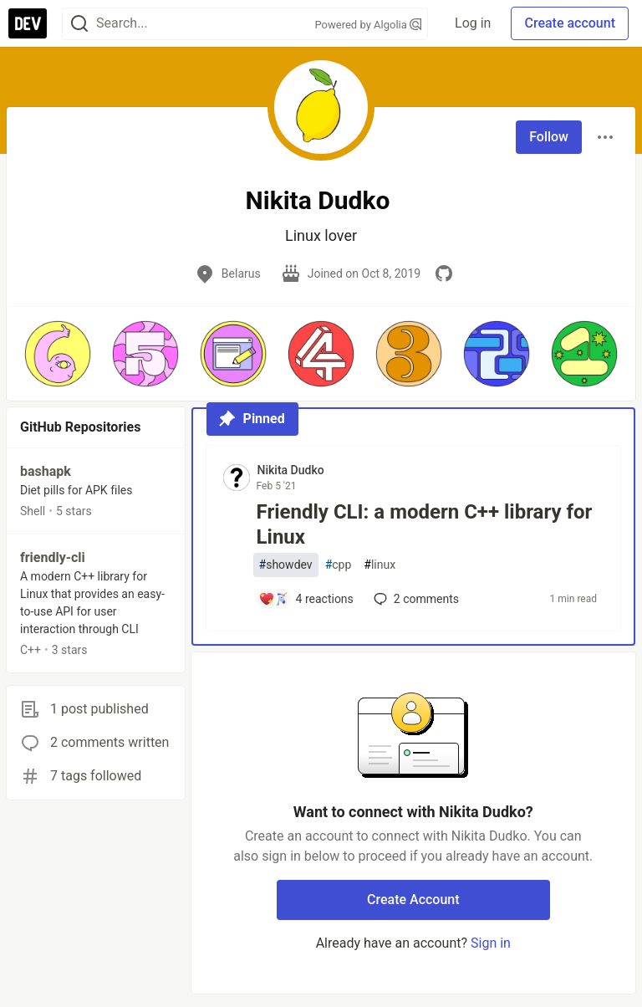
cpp (338, 565)
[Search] (79, 23)
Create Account (413, 899)
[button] (57, 353)
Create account (569, 23)
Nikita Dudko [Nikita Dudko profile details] (290, 470)
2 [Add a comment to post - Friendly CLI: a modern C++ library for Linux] (414, 599)
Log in (473, 23)
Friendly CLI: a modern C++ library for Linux (425, 524)
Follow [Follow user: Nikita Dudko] (548, 137)
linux (379, 565)
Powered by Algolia (368, 24)
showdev (286, 565)
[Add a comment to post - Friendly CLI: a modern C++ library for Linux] (306, 599)
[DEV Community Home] (27, 23)
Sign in (491, 943)
